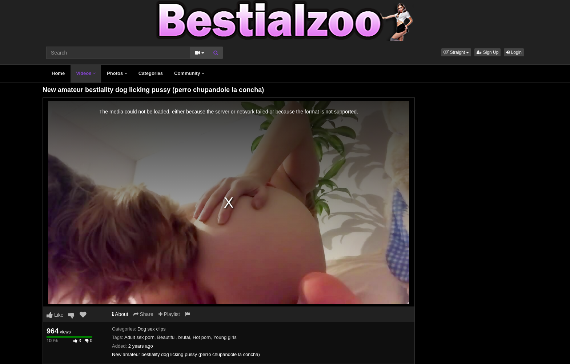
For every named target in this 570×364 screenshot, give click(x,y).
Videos (86, 73)
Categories (151, 73)
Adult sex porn (139, 337)
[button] (456, 52)
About (120, 314)
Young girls (225, 337)
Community (189, 73)
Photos (117, 73)
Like (55, 315)
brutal (184, 337)
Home (58, 73)
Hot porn (202, 337)
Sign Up (487, 52)
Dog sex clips (151, 329)
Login (514, 52)
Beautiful (166, 337)
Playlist (169, 314)
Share (143, 314)
